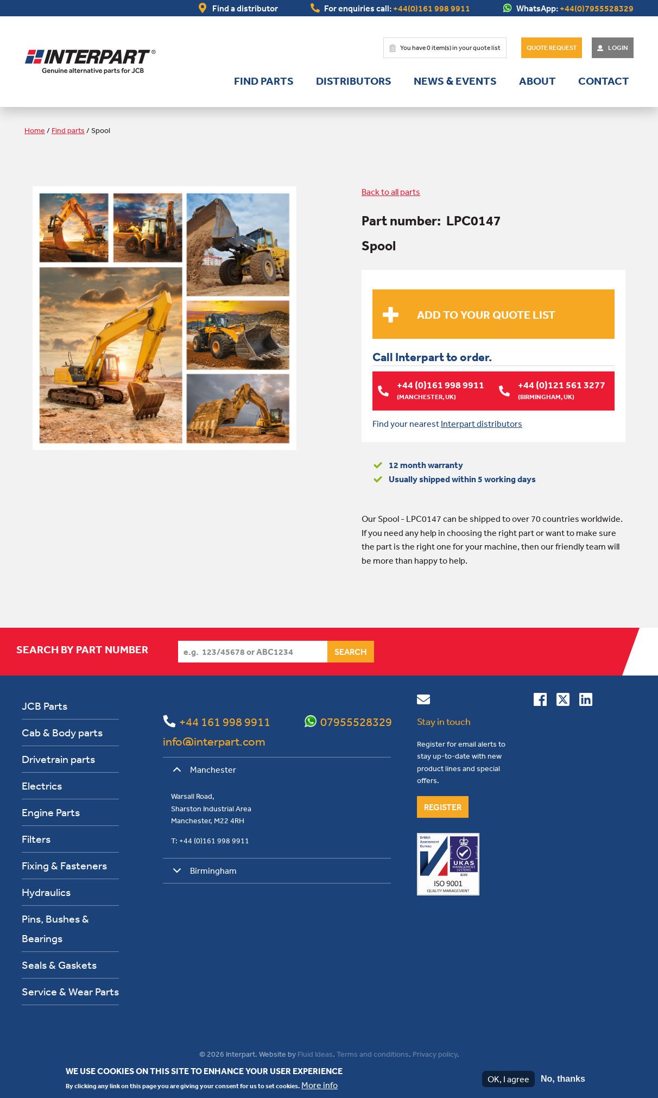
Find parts (264, 80)
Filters (36, 838)
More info (319, 1085)
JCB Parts (44, 705)
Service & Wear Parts (70, 991)
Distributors (353, 80)
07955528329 (356, 721)
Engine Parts (51, 811)
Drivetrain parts (58, 758)
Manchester (202, 772)
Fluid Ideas (315, 1053)
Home (34, 130)
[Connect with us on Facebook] (540, 701)
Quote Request (552, 47)
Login (618, 47)
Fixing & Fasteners (64, 865)
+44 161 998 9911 (224, 721)
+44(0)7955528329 (597, 8)
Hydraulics (46, 891)
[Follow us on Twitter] (563, 701)
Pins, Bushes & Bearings (55, 928)
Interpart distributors (481, 423)
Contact (603, 80)
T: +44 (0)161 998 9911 (210, 840)
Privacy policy (435, 1053)
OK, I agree (508, 1079)
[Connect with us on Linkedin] (585, 701)
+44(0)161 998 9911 (431, 8)
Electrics (42, 785)
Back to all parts (391, 191)
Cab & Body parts (62, 731)
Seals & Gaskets (59, 964)
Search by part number (82, 648)
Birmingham (203, 874)
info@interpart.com (214, 741)
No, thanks (563, 1078)
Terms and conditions (373, 1053)
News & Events (455, 80)
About (537, 80)
